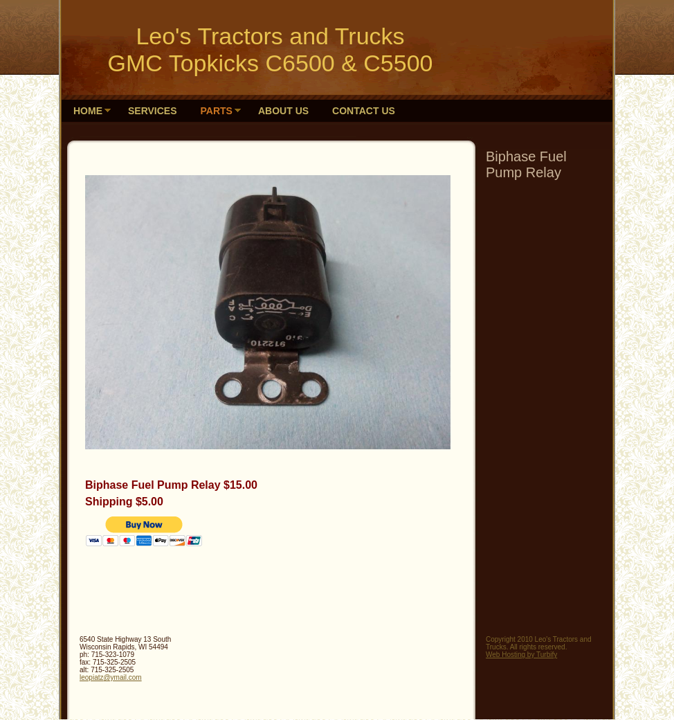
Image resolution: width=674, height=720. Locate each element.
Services (152, 110)
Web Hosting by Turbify (521, 654)
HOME (87, 110)
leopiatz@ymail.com (111, 677)
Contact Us (363, 110)
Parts (217, 110)
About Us (283, 110)
